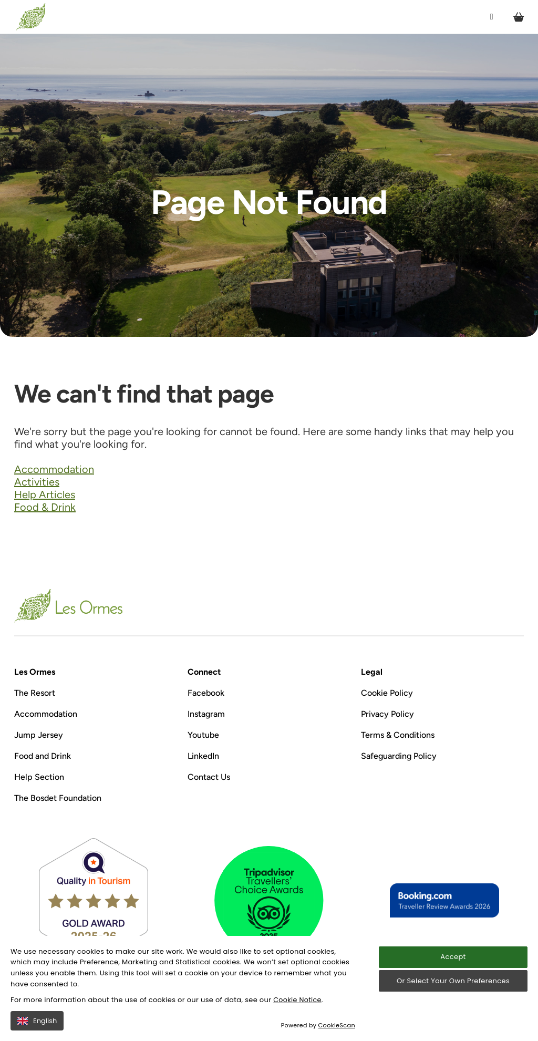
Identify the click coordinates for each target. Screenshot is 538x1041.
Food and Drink (42, 756)
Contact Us (209, 777)
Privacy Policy (387, 714)
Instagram (206, 714)
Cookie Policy (387, 693)
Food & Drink (45, 507)
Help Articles (44, 494)
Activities (36, 482)
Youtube (203, 735)
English (37, 1021)
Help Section (39, 777)
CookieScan (337, 1025)
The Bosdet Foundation (57, 798)
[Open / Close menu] (491, 17)
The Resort (34, 693)
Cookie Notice (298, 1000)
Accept (452, 957)
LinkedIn (203, 756)
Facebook (206, 693)
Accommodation (54, 469)
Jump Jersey (38, 735)
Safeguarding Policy (399, 756)
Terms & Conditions (397, 735)
